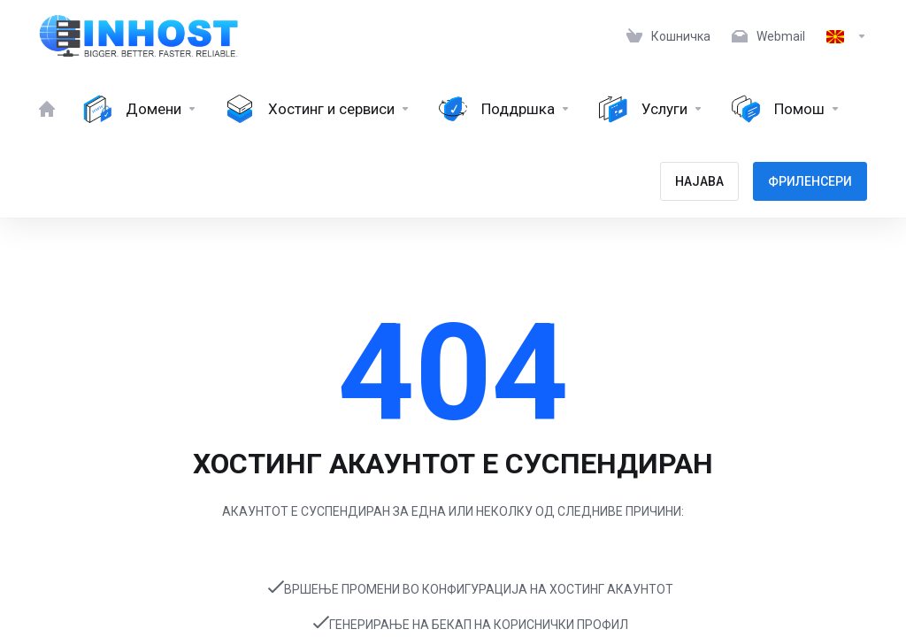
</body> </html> (453, 318)
